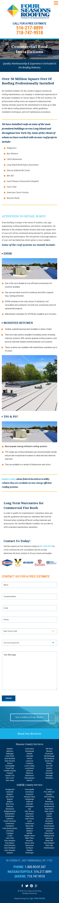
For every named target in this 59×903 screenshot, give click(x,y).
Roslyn (49, 763)
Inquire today (9, 479)
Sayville (49, 814)
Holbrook (29, 802)
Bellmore (9, 751)
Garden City (9, 775)
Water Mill (49, 841)
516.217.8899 (43, 872)
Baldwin (10, 749)
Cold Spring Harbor (10, 828)
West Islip (49, 845)
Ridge (49, 799)
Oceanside (49, 754)
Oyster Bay (49, 761)
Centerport (10, 826)
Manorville (29, 826)
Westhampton (49, 848)
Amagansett (9, 789)
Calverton (10, 819)
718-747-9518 (29, 33)
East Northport (9, 848)
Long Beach (29, 768)
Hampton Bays (29, 797)
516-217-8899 (29, 28)
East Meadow (10, 758)
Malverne (29, 773)
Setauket (49, 819)
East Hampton (9, 841)
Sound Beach (49, 826)
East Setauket (10, 850)
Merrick (29, 780)
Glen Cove (10, 778)
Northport (29, 848)
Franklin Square (10, 771)
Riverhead (49, 802)
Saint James (49, 811)
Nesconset (29, 845)
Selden (49, 816)
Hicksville (29, 756)
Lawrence (29, 761)
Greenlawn (29, 792)
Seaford (49, 768)
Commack (10, 831)
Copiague (10, 833)
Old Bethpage (49, 756)
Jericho (29, 758)
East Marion (9, 843)
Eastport (10, 853)
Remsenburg (49, 797)
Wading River (49, 836)
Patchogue (29, 853)
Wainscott (49, 838)
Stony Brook (49, 833)
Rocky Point (49, 804)
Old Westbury (49, 758)
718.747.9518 (36, 876)
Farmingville (29, 789)
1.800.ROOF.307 (35, 867)
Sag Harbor (49, 809)
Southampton (49, 828)
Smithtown (49, 823)
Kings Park (29, 816)
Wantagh (49, 775)
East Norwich (10, 761)
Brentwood (10, 809)
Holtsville (29, 804)
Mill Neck (49, 749)
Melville (29, 833)
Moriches (29, 841)
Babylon (10, 794)
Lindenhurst (29, 823)
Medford (29, 831)
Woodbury (49, 778)
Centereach (9, 823)
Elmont (10, 763)
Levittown (29, 763)
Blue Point (10, 804)
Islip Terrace (29, 811)
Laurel (29, 821)
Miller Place (29, 838)
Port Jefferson (49, 792)
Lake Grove (29, 819)
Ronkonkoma (49, 806)
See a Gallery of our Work (29, 717)
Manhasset (29, 775)
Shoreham (49, 821)
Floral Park (10, 768)
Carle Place (9, 756)
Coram (9, 836)
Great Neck (29, 749)
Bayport (10, 799)
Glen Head (10, 780)
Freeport (10, 773)
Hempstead (29, 751)
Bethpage (10, 754)
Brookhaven (9, 816)
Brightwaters (10, 814)
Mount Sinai (29, 843)
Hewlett (29, 754)
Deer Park (10, 838)
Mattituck (29, 828)
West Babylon (49, 843)
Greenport (29, 794)
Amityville (9, 792)
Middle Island (29, 836)
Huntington (29, 806)
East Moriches (9, 845)
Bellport (10, 802)
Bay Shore (10, 797)
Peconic (49, 789)
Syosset (49, 771)
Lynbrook (29, 771)
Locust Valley (29, 766)
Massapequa (29, 778)
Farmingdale (10, 766)
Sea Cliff (49, 766)
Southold (49, 831)
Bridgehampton (10, 811)
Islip (29, 809)
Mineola (49, 751)
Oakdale (29, 850)
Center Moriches (10, 821)
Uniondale (49, 773)
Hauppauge (29, 799)
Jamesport (29, 814)
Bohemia (9, 806)
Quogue (49, 794)
